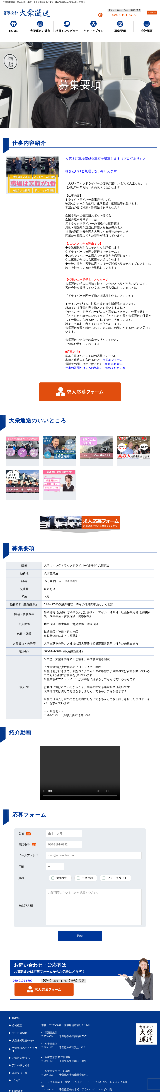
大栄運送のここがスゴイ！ (22, 1042)
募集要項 (120, 26)
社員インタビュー (66, 26)
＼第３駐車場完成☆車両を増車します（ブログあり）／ (105, 158)
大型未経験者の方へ (21, 1034)
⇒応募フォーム (113, 359)
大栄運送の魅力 (40, 26)
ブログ (14, 1067)
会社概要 (146, 26)
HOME (13, 26)
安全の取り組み (19, 1055)
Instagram (15, 1082)
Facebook (15, 1076)
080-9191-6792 (124, 15)
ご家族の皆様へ (19, 1049)
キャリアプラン (93, 26)
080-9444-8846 (114, 363)
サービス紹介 (17, 1028)
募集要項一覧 (17, 1061)
